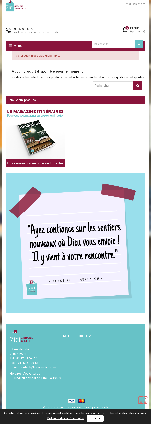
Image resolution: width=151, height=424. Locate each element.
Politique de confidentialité (65, 418)
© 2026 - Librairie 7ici (56, 407)
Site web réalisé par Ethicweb (90, 407)
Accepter (95, 418)
